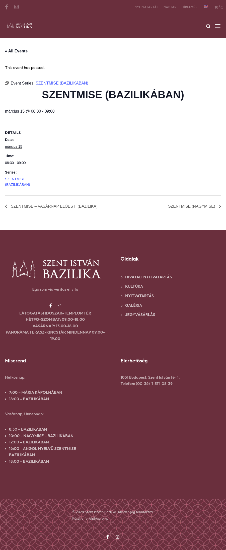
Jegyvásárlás (140, 314)
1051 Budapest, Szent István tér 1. (150, 377)
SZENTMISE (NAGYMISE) (191, 206)
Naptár (170, 7)
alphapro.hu (99, 518)
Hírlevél (189, 7)
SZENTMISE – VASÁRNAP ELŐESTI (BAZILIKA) (54, 206)
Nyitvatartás (146, 7)
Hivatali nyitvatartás (148, 276)
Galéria (133, 305)
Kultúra (134, 286)
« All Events (16, 51)
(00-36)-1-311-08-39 (154, 383)
